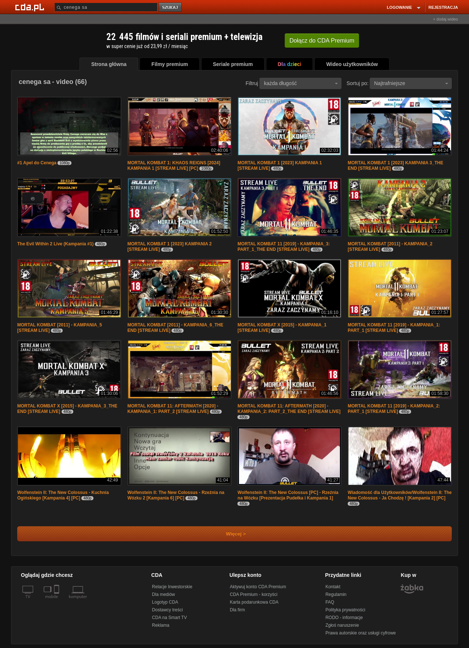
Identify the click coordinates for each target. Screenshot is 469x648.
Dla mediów (163, 594)
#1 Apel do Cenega (36, 162)
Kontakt (332, 586)
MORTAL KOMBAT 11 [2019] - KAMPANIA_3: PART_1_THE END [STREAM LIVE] (283, 246)
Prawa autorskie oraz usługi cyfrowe (360, 633)
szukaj (171, 7)
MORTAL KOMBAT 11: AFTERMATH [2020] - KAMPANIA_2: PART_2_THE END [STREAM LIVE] (288, 408)
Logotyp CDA (165, 602)
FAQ (329, 602)
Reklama (160, 625)
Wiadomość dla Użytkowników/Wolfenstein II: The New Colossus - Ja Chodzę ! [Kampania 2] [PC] (400, 495)
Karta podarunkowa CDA (254, 602)
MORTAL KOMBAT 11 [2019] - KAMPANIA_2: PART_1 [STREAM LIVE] (394, 408)
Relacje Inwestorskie (172, 586)
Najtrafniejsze (411, 83)
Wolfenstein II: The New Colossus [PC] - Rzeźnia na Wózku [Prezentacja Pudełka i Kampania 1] (287, 495)
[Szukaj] (106, 7)
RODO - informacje (344, 617)
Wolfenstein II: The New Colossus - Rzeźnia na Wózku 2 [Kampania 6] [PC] (176, 495)
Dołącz (321, 40)
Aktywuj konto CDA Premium (258, 586)
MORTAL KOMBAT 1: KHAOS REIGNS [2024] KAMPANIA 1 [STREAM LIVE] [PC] (174, 165)
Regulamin (335, 594)
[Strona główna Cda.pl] (31, 7)
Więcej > (230, 534)
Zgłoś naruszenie (342, 625)
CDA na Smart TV (169, 617)
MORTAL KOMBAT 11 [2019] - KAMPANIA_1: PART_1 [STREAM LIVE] (394, 327)
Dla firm (237, 609)
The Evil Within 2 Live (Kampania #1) (55, 243)
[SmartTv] (57, 601)
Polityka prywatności (345, 609)
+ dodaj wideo (445, 19)
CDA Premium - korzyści (253, 594)
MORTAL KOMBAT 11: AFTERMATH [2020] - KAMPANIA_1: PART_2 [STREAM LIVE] (173, 408)
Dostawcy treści (167, 609)
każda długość (301, 83)
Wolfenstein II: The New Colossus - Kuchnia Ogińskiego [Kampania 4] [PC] (63, 495)
